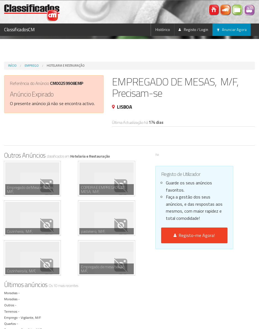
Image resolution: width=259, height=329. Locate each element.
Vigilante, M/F (32, 277)
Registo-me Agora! (194, 235)
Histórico (162, 29)
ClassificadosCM (19, 29)
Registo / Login (193, 29)
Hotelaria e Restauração (66, 65)
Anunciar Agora (232, 29)
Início (12, 65)
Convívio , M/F (32, 290)
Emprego (32, 65)
